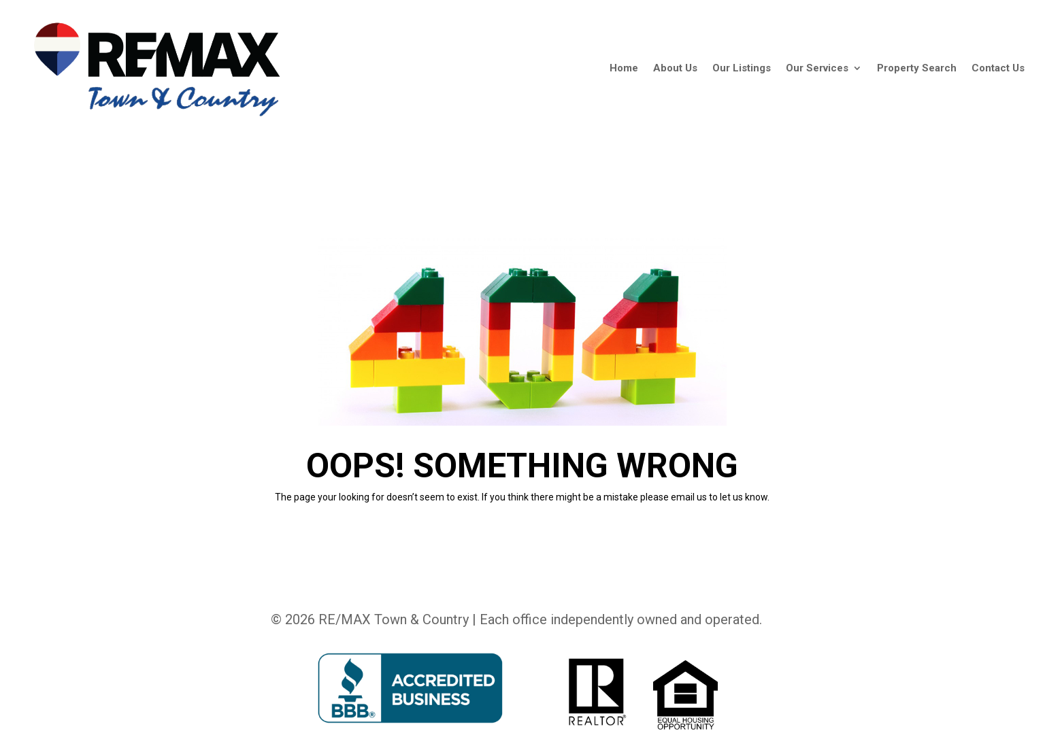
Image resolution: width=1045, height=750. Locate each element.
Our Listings (741, 68)
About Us (675, 68)
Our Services (817, 68)
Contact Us (998, 68)
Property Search (917, 68)
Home (624, 68)
